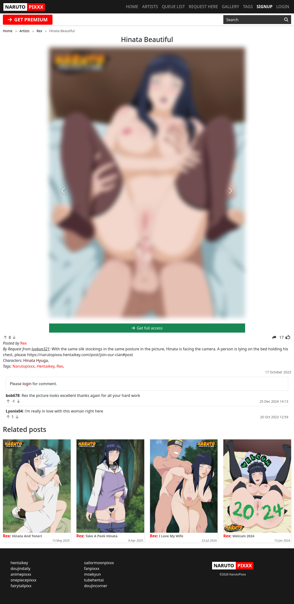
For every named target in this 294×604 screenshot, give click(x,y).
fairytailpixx (21, 585)
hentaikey (19, 562)
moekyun (92, 574)
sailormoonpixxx (99, 562)
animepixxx (21, 574)
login (27, 383)
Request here (203, 6)
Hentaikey (45, 366)
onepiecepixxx (23, 580)
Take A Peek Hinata (101, 536)
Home (132, 6)
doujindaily (20, 568)
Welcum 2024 (243, 536)
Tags (248, 6)
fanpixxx (91, 568)
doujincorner (95, 585)
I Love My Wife (171, 536)
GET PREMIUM (28, 19)
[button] (64, 191)
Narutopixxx (23, 366)
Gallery (230, 6)
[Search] (286, 19)
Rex (60, 366)
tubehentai (94, 580)
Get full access (147, 328)
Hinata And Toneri (27, 536)
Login (282, 6)
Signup (264, 6)
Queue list (173, 6)
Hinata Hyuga (35, 360)
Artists (150, 6)
